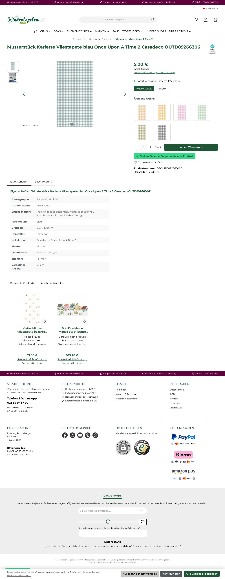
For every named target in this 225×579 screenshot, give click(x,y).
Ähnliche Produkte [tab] (52, 283)
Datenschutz (177, 389)
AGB (172, 394)
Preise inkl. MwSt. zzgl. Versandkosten (154, 72)
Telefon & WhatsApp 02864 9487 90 (22, 400)
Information (179, 384)
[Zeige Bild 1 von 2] (72, 124)
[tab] (19, 182)
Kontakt (174, 398)
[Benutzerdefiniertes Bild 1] (142, 447)
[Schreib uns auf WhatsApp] (95, 435)
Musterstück (144, 88)
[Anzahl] (144, 147)
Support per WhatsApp (114, 2)
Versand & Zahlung (126, 394)
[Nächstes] (125, 94)
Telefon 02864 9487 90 (206, 2)
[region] (67, 94)
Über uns (175, 403)
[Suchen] (153, 20)
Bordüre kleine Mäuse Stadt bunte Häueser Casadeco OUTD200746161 (72, 330)
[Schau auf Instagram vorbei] (72, 435)
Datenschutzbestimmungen (77, 546)
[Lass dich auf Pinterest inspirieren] (87, 435)
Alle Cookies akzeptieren (202, 573)
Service (121, 384)
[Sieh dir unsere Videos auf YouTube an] (80, 435)
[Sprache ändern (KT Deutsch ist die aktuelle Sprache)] (210, 8)
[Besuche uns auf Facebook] (64, 435)
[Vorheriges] (24, 94)
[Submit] (141, 510)
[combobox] (114, 20)
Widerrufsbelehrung (127, 398)
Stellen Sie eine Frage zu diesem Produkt (164, 156)
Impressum (176, 407)
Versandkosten (104, 560)
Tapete (161, 88)
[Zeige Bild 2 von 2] (77, 124)
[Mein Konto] (205, 20)
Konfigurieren (171, 573)
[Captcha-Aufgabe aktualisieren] (143, 522)
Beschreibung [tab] (43, 181)
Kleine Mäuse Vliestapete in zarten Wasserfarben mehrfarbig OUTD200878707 (32, 330)
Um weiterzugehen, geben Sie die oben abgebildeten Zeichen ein (109, 528)
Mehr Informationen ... (19, 575)
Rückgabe (121, 389)
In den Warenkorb (191, 147)
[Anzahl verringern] (137, 147)
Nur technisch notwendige (140, 573)
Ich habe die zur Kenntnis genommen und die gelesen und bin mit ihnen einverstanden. (114, 546)
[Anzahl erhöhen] (150, 147)
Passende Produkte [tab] (22, 283)
